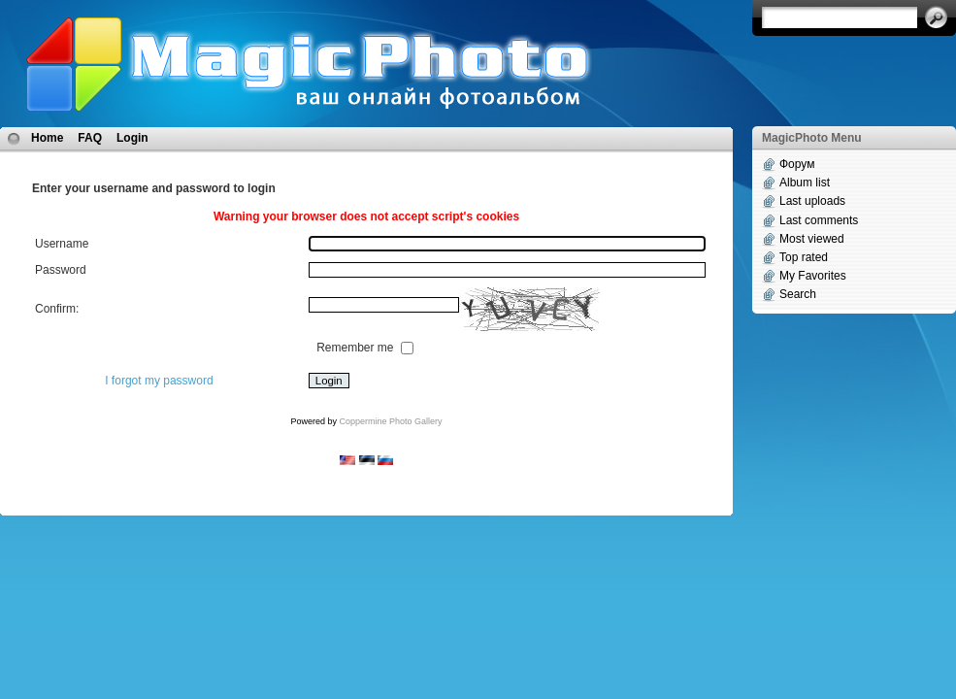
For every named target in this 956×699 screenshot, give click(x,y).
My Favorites (812, 276)
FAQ (90, 138)
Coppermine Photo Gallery (390, 421)
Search (797, 294)
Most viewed (811, 239)
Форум (796, 164)
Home (47, 138)
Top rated (803, 257)
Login (132, 138)
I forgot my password (159, 380)
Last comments (818, 220)
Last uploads (812, 201)
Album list (804, 182)
